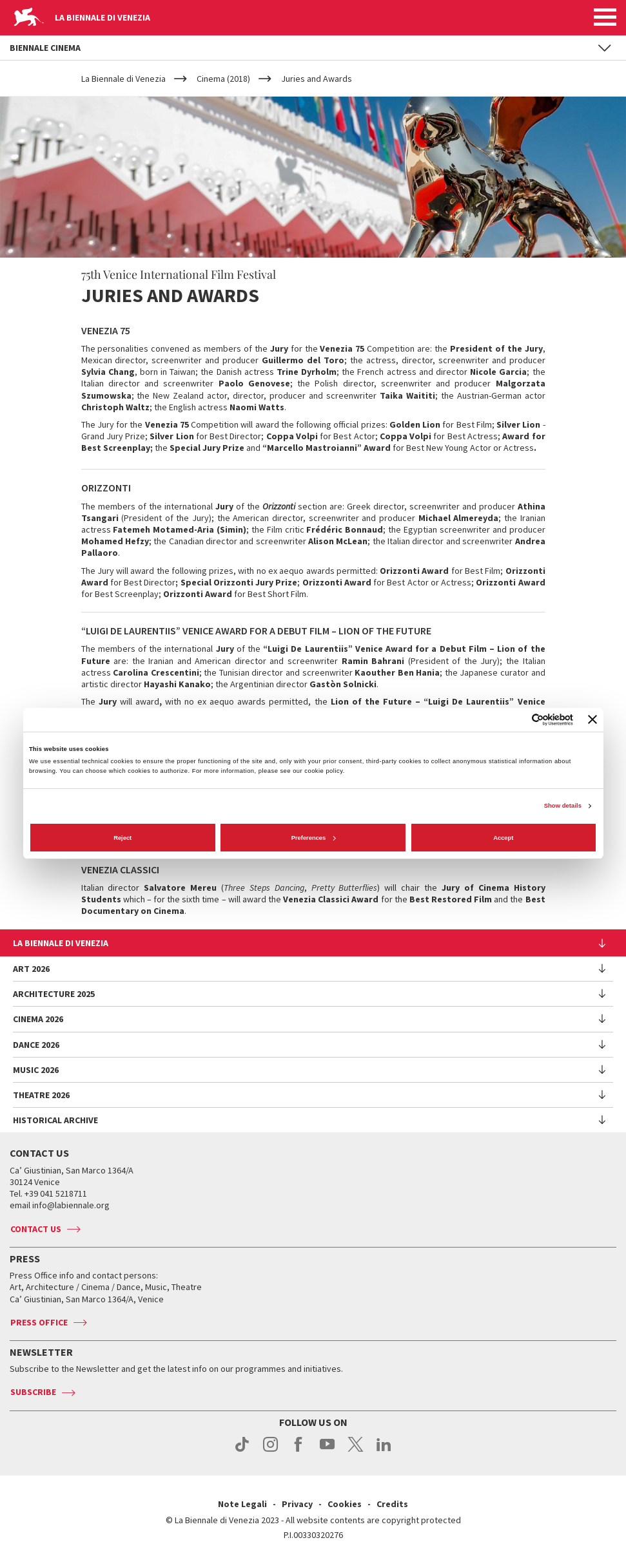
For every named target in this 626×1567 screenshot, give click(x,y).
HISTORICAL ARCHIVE (55, 1120)
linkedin (384, 1451)
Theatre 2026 (41, 1095)
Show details (563, 805)
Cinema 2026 (38, 1019)
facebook (299, 1451)
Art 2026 (31, 968)
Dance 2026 (36, 1044)
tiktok (242, 1451)
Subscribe (33, 1392)
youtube (327, 1451)
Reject (122, 838)
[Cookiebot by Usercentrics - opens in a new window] (516, 720)
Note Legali (242, 1504)
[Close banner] (592, 719)
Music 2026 (36, 1070)
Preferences (313, 838)
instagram (270, 1451)
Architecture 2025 (54, 994)
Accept (503, 838)
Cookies (345, 1504)
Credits (392, 1504)
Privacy (297, 1504)
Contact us (35, 1229)
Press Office (39, 1322)
